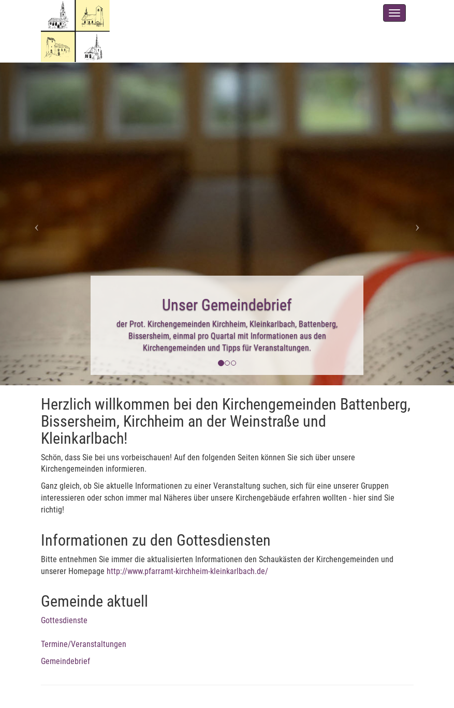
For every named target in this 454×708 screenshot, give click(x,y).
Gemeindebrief (65, 661)
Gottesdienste (64, 620)
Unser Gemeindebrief (227, 305)
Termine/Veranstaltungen (83, 644)
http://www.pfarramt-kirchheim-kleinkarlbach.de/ (187, 571)
